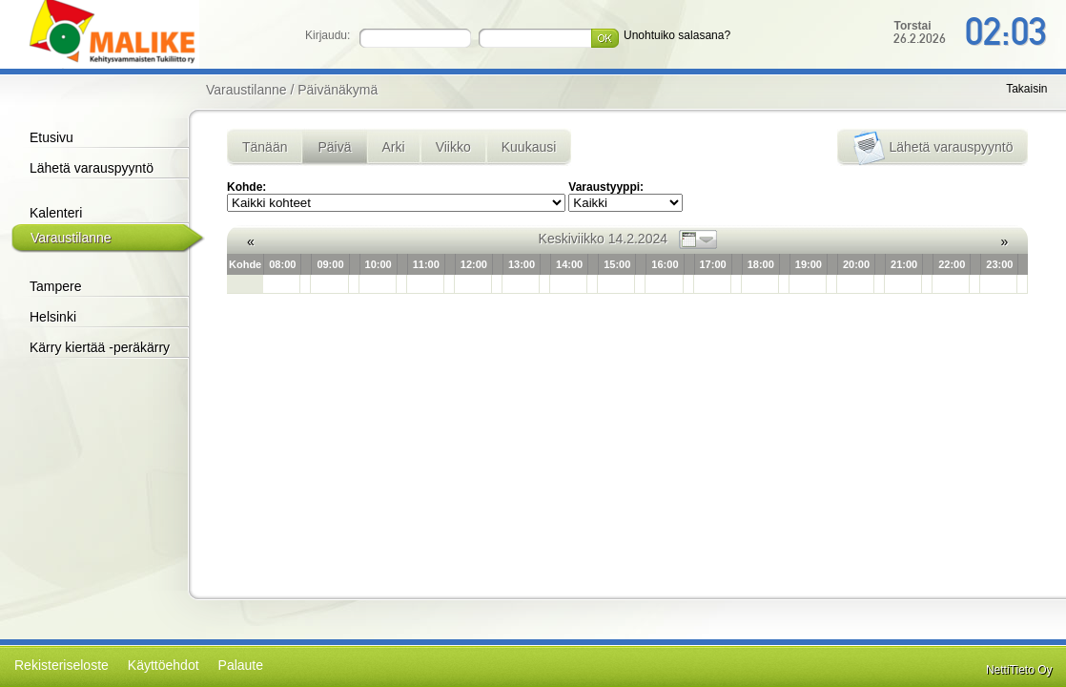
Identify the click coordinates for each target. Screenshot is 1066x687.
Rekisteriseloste (61, 665)
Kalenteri (56, 212)
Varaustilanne (71, 237)
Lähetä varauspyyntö (92, 168)
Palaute (240, 665)
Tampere (55, 286)
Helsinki (53, 316)
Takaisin (1026, 88)
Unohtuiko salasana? (677, 35)
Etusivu (51, 137)
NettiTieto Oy (1019, 670)
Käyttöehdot (163, 665)
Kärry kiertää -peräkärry (100, 347)
